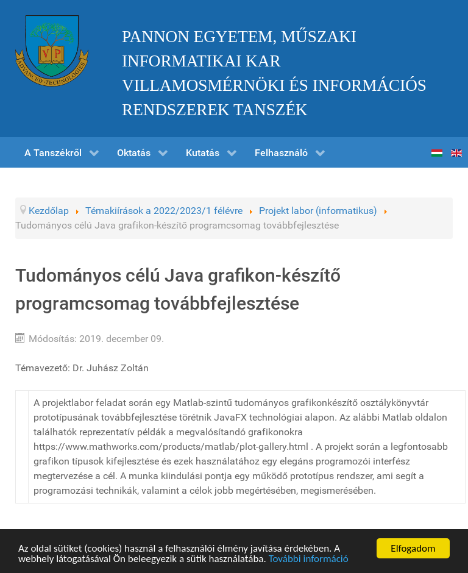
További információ (309, 559)
